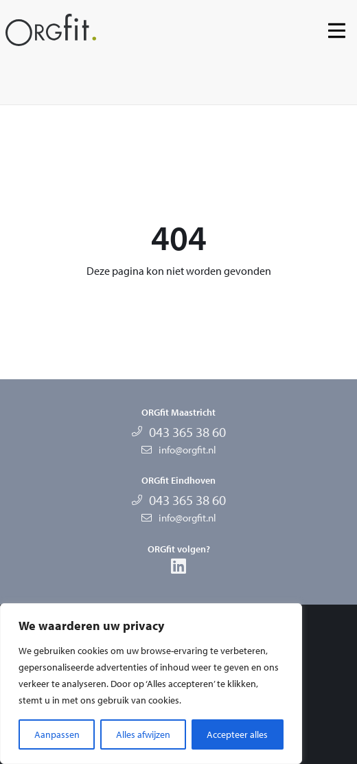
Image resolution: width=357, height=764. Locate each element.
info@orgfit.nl (187, 449)
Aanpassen (57, 734)
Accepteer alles (237, 734)
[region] (151, 683)
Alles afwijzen (143, 734)
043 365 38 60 (187, 431)
